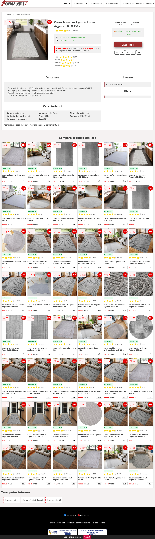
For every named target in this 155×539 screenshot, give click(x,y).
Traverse (139, 3)
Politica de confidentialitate (78, 522)
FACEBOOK (70, 515)
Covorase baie (96, 3)
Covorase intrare (80, 3)
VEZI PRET (128, 44)
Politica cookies (98, 522)
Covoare (66, 3)
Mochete (150, 3)
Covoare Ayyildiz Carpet (24, 14)
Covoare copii (128, 3)
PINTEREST (84, 515)
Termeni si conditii (57, 522)
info (23, 181)
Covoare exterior (112, 3)
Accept (87, 537)
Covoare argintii (12, 500)
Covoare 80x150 (54, 500)
